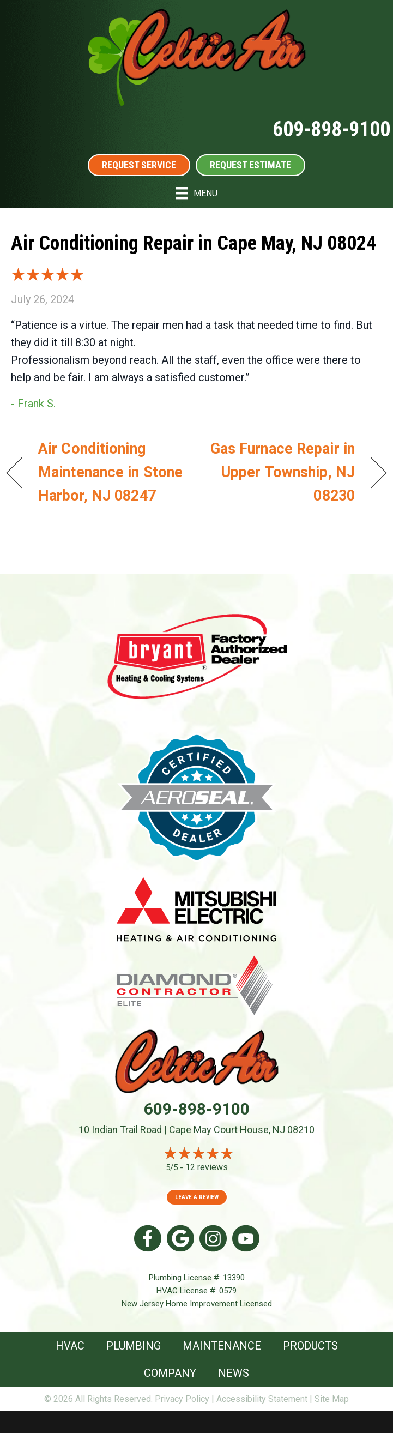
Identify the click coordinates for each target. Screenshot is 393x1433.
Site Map (332, 1399)
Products (310, 1345)
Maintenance (222, 1345)
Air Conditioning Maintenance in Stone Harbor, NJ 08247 (110, 472)
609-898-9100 (331, 129)
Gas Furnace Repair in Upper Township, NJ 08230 (281, 472)
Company (170, 1373)
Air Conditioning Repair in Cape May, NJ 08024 (193, 243)
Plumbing (133, 1345)
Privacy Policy (182, 1399)
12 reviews (206, 1167)
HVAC (70, 1345)
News (233, 1373)
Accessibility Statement (261, 1399)
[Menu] (196, 193)
